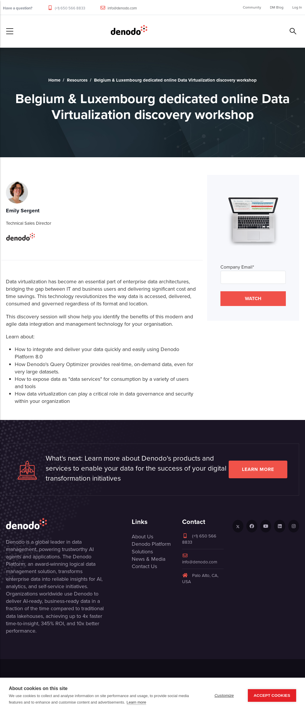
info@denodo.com (122, 8)
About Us (142, 536)
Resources (77, 80)
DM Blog (276, 7)
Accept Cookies (272, 695)
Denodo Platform (151, 544)
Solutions (142, 551)
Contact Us (144, 566)
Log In (297, 7)
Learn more (258, 469)
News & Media (148, 559)
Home (54, 80)
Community (252, 7)
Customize (224, 695)
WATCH (253, 298)
